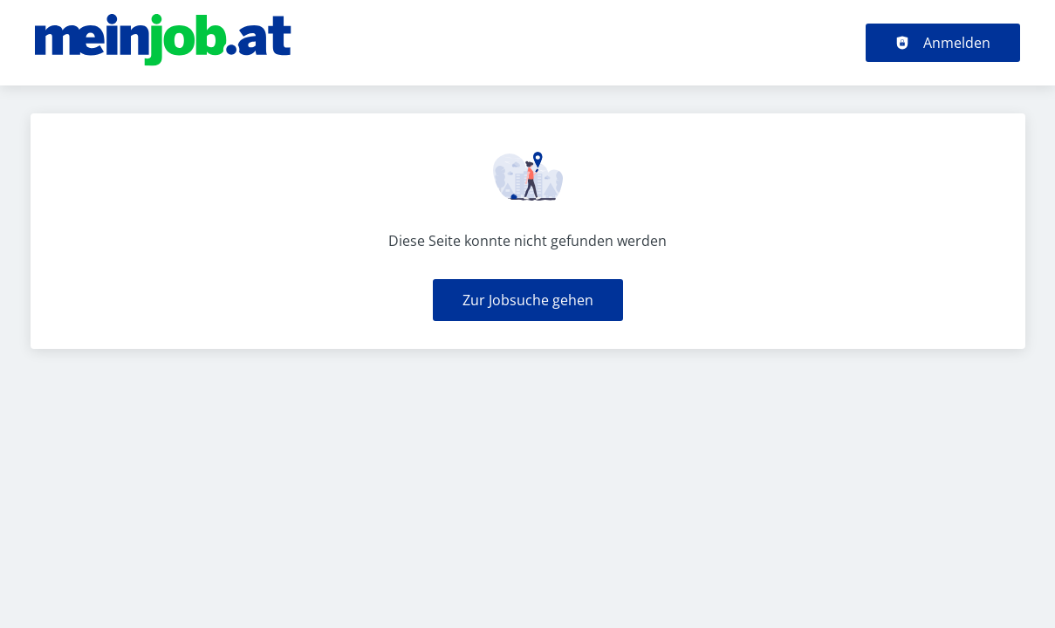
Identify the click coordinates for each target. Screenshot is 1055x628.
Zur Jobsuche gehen (527, 300)
